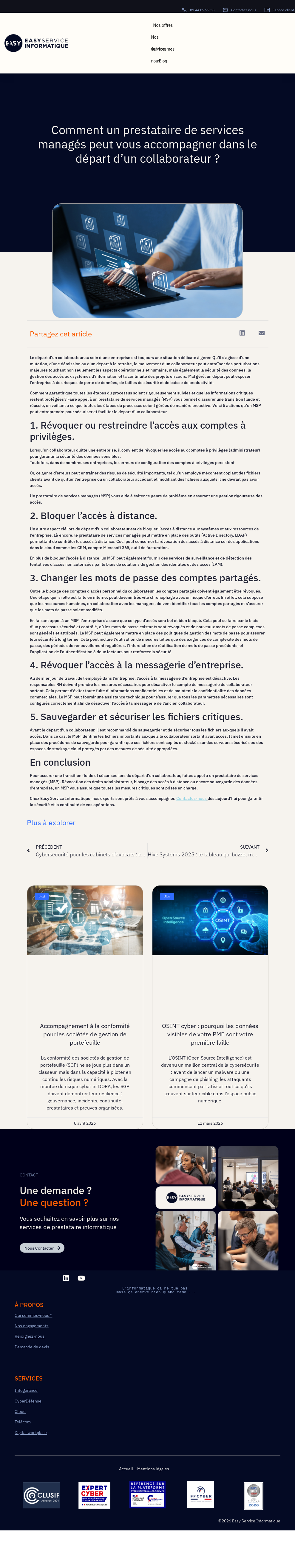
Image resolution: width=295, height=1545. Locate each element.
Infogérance (26, 1390)
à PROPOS (29, 1305)
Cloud (20, 1411)
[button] (242, 333)
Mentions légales (153, 1469)
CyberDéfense (28, 1401)
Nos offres (163, 25)
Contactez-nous (191, 798)
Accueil (126, 1469)
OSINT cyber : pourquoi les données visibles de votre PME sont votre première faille (210, 1034)
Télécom (23, 1422)
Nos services (162, 39)
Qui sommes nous (163, 51)
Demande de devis (32, 1347)
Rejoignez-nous (29, 1336)
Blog (163, 61)
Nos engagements (31, 1325)
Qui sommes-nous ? (33, 1315)
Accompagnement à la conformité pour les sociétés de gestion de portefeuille (85, 1034)
